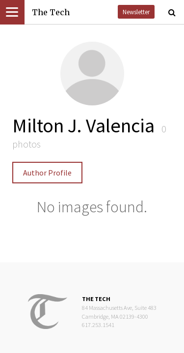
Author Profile (47, 172)
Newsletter (136, 12)
